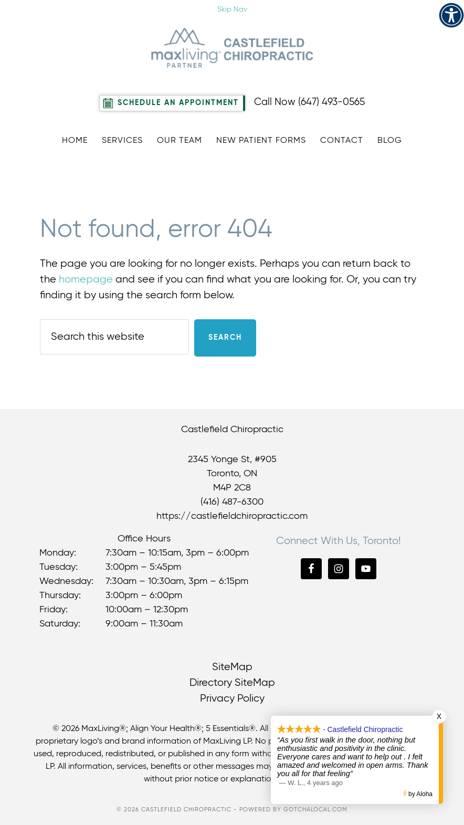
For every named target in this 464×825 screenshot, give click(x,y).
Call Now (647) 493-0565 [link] (309, 102)
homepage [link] (86, 279)
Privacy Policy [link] (232, 698)
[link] (451, 15)
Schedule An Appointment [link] (178, 103)
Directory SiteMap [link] (232, 682)
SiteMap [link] (232, 667)
